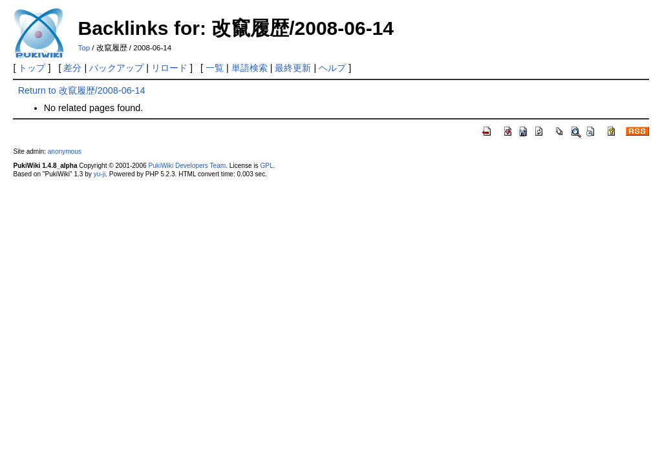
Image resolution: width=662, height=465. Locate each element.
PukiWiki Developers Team (187, 165)
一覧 (215, 68)
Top (84, 48)
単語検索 (249, 68)
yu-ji (99, 174)
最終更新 (293, 68)
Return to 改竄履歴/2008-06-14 (81, 90)
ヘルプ (332, 68)
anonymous (64, 151)
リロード (169, 68)
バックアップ (116, 68)
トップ (31, 68)
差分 (72, 68)
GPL (266, 165)
